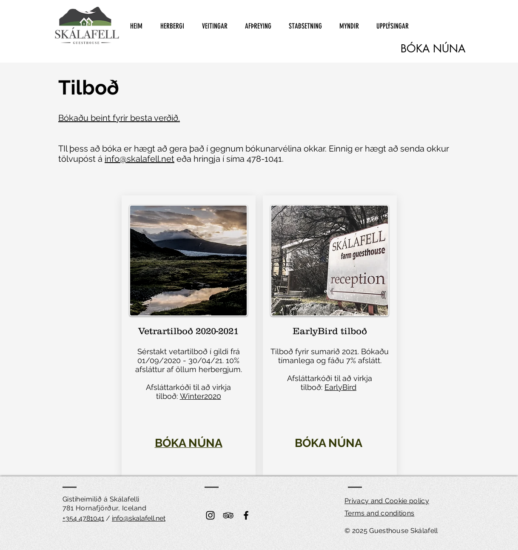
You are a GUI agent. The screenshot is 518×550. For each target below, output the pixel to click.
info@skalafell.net (139, 159)
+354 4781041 (83, 518)
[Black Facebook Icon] (246, 515)
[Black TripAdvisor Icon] (228, 515)
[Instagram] (210, 515)
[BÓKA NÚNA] (432, 48)
